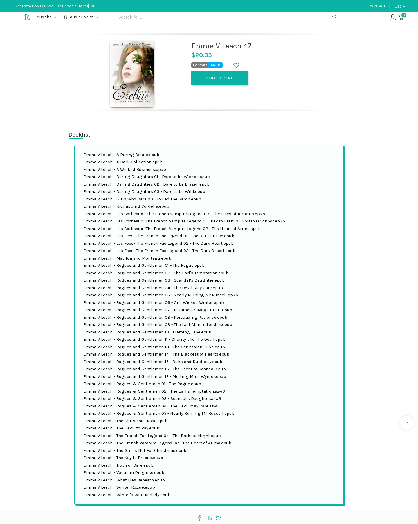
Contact (377, 6)
